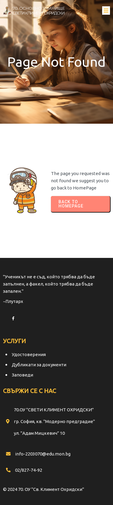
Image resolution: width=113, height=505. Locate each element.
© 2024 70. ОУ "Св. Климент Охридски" (43, 489)
